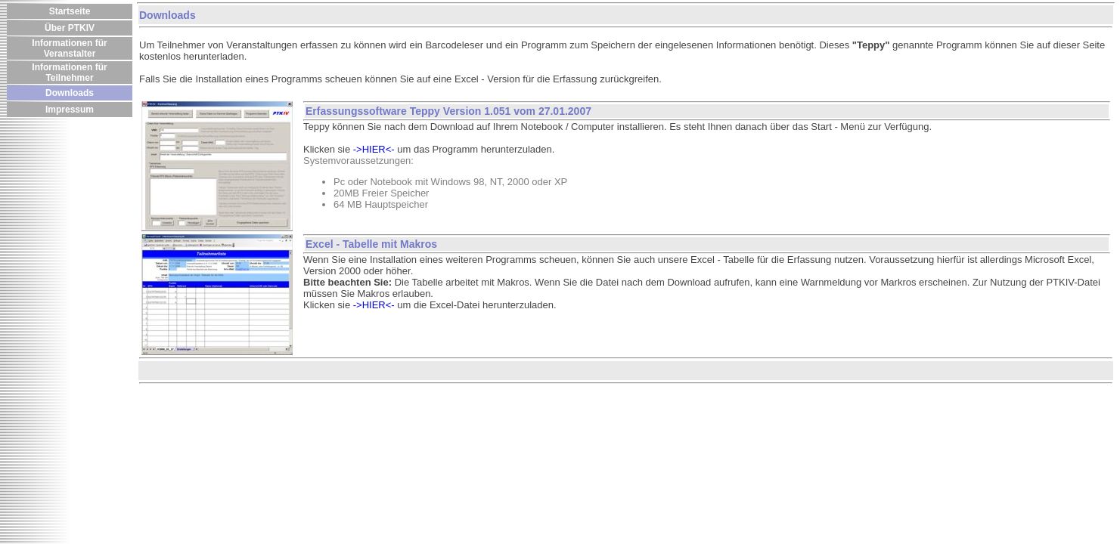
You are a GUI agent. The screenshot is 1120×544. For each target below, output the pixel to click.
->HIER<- (374, 149)
